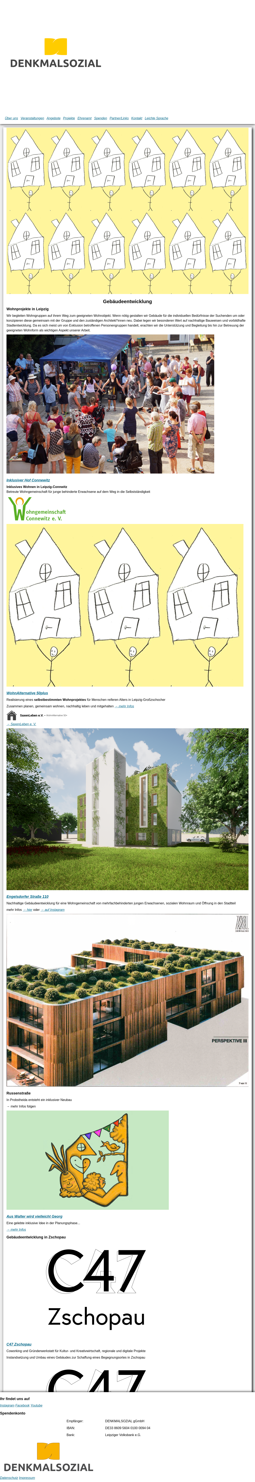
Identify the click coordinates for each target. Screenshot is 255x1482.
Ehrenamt (84, 118)
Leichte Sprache (156, 118)
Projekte (69, 118)
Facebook (22, 1405)
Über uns (11, 118)
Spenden (100, 118)
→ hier (27, 909)
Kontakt (136, 118)
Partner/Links (119, 118)
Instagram (7, 1405)
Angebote (54, 118)
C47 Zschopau (18, 1344)
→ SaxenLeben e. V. (21, 724)
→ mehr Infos (124, 706)
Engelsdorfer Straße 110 (27, 897)
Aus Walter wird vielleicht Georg (34, 1216)
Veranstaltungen (32, 118)
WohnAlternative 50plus (27, 693)
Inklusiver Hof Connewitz (28, 480)
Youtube (36, 1405)
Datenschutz (9, 1478)
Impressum (27, 1478)
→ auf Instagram (53, 909)
